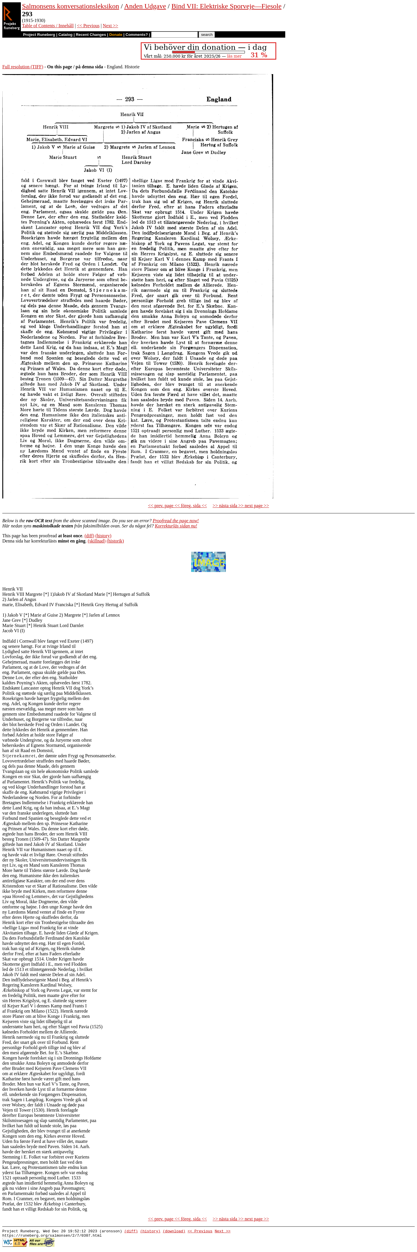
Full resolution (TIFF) (22, 66)
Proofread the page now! (176, 520)
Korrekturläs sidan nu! (176, 525)
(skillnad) (96, 540)
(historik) (115, 540)
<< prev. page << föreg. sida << (177, 505)
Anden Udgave (145, 6)
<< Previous (88, 25)
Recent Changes (91, 34)
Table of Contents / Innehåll (48, 25)
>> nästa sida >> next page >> (241, 505)
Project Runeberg (39, 34)
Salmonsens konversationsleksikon (70, 6)
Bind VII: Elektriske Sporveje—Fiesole (226, 6)
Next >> (110, 25)
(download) (174, 1231)
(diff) (89, 535)
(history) (103, 535)
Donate (115, 34)
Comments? (137, 34)
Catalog (65, 34)
